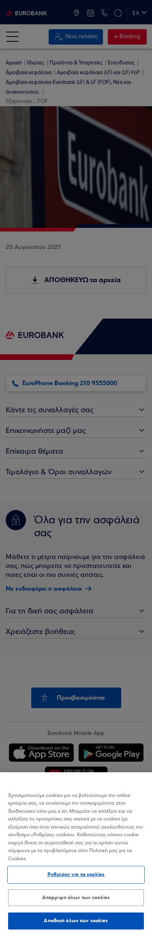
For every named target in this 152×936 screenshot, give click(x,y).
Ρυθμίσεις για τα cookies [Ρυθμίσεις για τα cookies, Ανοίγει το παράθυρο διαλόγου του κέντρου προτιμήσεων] (76, 874)
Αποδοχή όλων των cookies (76, 920)
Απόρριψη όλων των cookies (76, 897)
